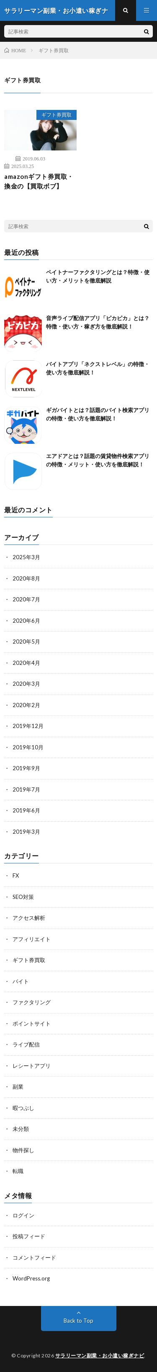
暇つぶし (23, 1108)
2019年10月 (28, 747)
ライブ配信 (26, 1044)
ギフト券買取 (56, 115)
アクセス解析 (29, 917)
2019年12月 (28, 726)
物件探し (23, 1150)
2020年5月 (26, 641)
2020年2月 (26, 705)
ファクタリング (32, 1002)
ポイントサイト (32, 1023)
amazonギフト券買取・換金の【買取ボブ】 (39, 181)
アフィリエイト (32, 939)
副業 (18, 1086)
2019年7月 (26, 789)
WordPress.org (31, 1278)
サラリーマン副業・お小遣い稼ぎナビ (99, 1355)
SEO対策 (23, 896)
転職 (18, 1171)
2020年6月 (26, 620)
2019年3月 (26, 831)
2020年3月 (26, 683)
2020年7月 (26, 599)
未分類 (21, 1128)
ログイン (23, 1215)
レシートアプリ (32, 1065)
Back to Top (78, 1320)
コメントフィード (34, 1257)
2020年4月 (26, 662)
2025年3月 (26, 557)
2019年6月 (26, 810)
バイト (21, 981)
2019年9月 (26, 768)
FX (16, 875)
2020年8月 (26, 578)
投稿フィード (29, 1236)
